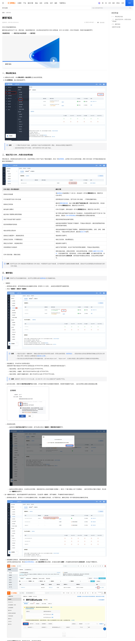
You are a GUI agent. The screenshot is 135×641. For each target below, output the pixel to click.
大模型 (19, 3)
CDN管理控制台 (71, 215)
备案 (113, 3)
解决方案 (30, 3)
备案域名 (60, 193)
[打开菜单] (3, 3)
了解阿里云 (62, 3)
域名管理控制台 (29, 562)
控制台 (118, 3)
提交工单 (83, 231)
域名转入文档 (41, 356)
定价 (41, 3)
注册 (122, 3)
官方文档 (5, 8)
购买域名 (69, 353)
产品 (24, 3)
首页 (3, 12)
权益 (36, 3)
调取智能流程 (64, 203)
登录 (129, 3)
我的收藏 (102, 22)
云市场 (46, 3)
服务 (56, 3)
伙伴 (51, 3)
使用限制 (61, 159)
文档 (109, 3)
